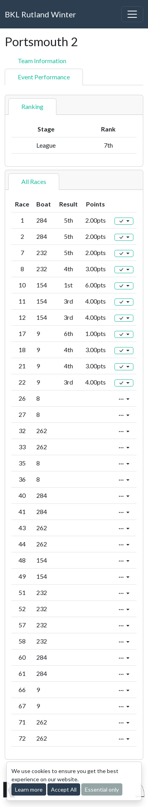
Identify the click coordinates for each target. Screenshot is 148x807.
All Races (33, 181)
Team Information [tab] (42, 60)
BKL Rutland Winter (40, 14)
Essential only (102, 789)
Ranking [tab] (32, 106)
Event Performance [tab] (44, 77)
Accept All (64, 789)
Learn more (29, 789)
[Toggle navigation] (132, 14)
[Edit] (123, 221)
